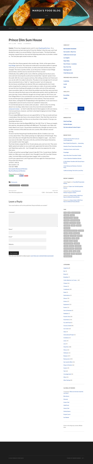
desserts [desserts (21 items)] (66, 222)
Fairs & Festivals (68, 310)
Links (65, 340)
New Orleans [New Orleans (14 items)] (67, 238)
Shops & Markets (68, 365)
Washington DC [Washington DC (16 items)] (67, 256)
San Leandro (25, 185)
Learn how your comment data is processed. (43, 256)
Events (65, 307)
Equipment (66, 304)
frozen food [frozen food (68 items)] (67, 225)
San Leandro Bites (68, 362)
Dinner (65, 298)
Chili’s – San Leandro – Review (50, 191)
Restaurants (14, 182)
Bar (64, 271)
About (10, 28)
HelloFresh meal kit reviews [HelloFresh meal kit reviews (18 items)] (70, 230)
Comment (12, 212)
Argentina (66, 268)
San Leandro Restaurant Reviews (19, 168)
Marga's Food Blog (46, 10)
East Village (12, 65)
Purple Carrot (67, 414)
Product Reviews (29, 28)
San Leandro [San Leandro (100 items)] (78, 248)
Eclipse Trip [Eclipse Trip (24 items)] (72, 222)
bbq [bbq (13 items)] (65, 212)
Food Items (66, 319)
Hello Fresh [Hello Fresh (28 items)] (67, 228)
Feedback (66, 313)
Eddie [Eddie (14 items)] (78, 222)
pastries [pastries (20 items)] (66, 240)
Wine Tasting (67, 380)
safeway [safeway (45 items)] (71, 246)
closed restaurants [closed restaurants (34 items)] (75, 220)
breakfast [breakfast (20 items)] (66, 215)
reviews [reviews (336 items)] (66, 246)
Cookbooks (66, 289)
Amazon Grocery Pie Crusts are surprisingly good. (71, 139)
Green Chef (66, 402)
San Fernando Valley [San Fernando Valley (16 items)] (68, 248)
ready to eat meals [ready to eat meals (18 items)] (68, 243)
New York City (67, 66)
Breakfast (66, 277)
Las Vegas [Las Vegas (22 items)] (66, 235)
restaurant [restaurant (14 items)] (76, 243)
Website (11, 244)
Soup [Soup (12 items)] (70, 251)
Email (11, 237)
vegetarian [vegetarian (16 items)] (78, 253)
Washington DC (68, 70)
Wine (65, 377)
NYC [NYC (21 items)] (73, 238)
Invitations (66, 337)
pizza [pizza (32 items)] (71, 240)
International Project (69, 334)
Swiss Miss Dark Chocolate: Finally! (72, 155)
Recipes (65, 355)
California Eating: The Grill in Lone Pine (73, 170)
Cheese (65, 283)
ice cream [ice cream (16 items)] (81, 230)
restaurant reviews (14, 109)
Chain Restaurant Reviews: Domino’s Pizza (73, 166)
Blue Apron (66, 396)
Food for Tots (67, 316)
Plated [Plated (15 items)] (75, 240)
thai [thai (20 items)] (78, 251)
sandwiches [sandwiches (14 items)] (78, 246)
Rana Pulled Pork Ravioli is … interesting (73, 143)
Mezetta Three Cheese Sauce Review (73, 146)
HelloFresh (66, 405)
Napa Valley (67, 60)
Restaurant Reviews (44, 28)
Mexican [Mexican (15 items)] (80, 235)
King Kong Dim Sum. (45, 48)
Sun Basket (66, 417)
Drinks (65, 301)
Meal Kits (66, 346)
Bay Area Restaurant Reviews (18, 171)
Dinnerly (66, 399)
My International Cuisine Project (72, 127)
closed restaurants (15, 185)
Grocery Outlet (67, 325)
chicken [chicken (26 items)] (76, 217)
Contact (18, 28)
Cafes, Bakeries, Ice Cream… (70, 280)
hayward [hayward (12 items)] (79, 225)
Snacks (65, 368)
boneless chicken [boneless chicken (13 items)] (76, 212)
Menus (65, 349)
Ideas (65, 331)
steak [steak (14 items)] (74, 251)
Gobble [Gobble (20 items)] (73, 225)
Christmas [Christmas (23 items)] (66, 220)
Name (11, 229)
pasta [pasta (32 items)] (77, 238)
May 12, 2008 (12, 43)
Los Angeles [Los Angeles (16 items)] (73, 235)
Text (65, 371)
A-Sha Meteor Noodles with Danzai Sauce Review (74, 162)
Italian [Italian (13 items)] (70, 233)
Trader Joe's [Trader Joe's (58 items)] (67, 253)
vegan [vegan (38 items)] (73, 253)
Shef (65, 87)
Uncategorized (67, 374)
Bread (65, 274)
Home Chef (66, 408)
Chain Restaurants (68, 72)
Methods (66, 352)
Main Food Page (68, 121)
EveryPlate (66, 95)
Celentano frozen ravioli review (71, 149)
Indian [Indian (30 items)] (65, 233)
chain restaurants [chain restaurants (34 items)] (68, 217)
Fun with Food (67, 322)
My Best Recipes (68, 124)
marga (20, 43)
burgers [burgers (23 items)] (72, 215)
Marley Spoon (67, 411)
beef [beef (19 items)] (69, 212)
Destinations (67, 295)
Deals (65, 292)
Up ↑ (83, 458)
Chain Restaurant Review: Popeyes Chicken (72, 191)
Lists (65, 343)
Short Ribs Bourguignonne (16, 191)
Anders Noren (76, 458)
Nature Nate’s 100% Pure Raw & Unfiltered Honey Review (73, 196)
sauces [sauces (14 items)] (65, 251)
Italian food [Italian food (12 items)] (76, 233)
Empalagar (66, 152)
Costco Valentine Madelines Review (72, 158)
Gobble (65, 98)
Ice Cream (66, 328)
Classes (65, 286)
